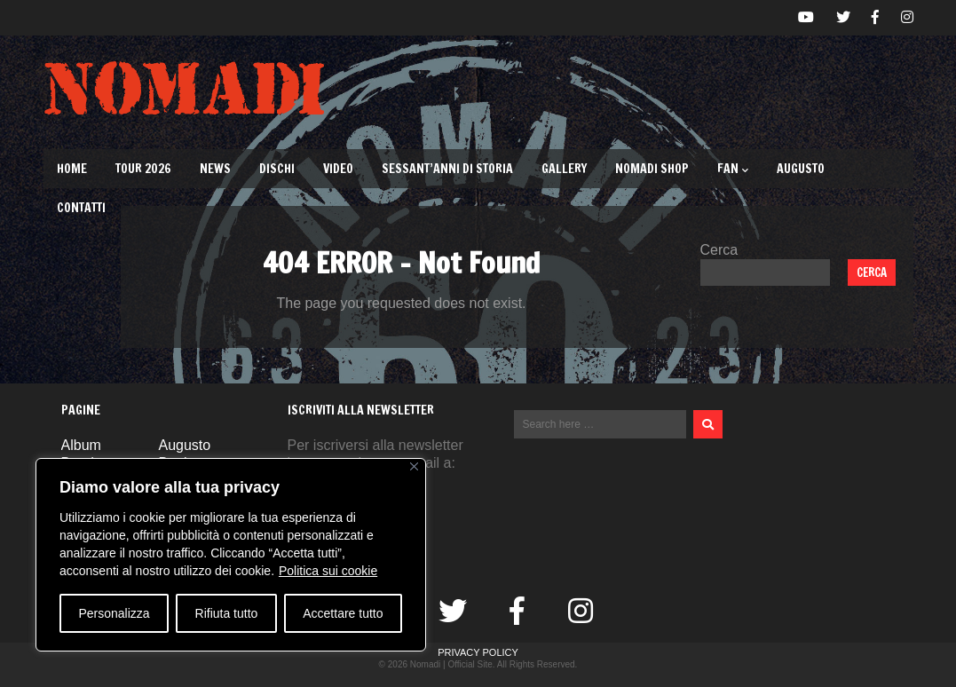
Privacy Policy (478, 652)
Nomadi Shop (652, 169)
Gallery (564, 169)
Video (338, 169)
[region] (231, 554)
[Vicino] (414, 466)
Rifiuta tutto (226, 613)
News (215, 169)
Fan (732, 169)
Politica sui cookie (328, 571)
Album (81, 445)
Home (72, 169)
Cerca (719, 249)
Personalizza (113, 613)
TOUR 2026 (143, 169)
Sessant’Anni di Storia (447, 169)
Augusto (801, 169)
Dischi (277, 169)
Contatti (81, 208)
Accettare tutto (343, 613)
